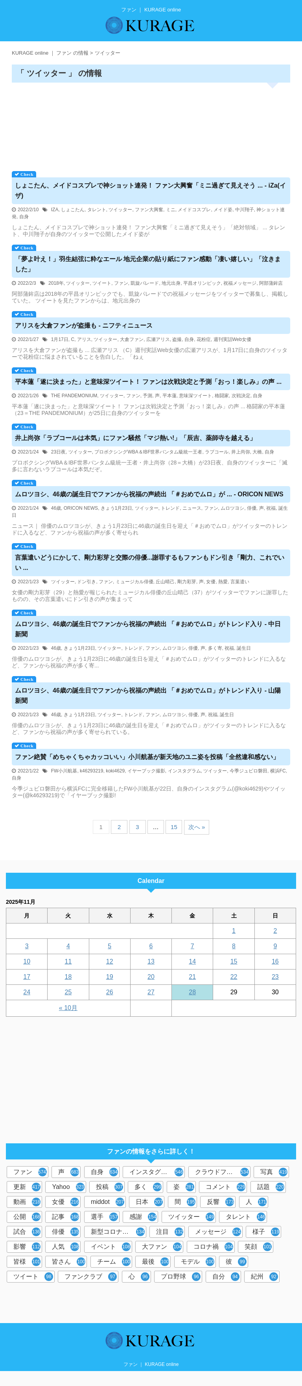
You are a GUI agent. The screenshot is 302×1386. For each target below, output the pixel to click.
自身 (24, 216)
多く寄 (215, 648)
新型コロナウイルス (118, 1231)
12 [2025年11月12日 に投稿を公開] (109, 961)
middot (107, 1202)
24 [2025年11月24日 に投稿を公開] (26, 992)
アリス (84, 339)
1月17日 (59, 339)
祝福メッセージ (239, 283)
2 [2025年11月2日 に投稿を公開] (275, 930)
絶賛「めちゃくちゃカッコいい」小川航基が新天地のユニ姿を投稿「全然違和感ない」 (147, 757)
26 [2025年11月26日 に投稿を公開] (109, 992)
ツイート (101, 283)
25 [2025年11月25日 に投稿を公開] (68, 992)
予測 (147, 395)
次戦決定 (241, 395)
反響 (220, 1202)
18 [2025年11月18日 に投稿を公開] (68, 976)
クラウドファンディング (222, 1172)
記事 (65, 1217)
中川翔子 (244, 209)
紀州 (264, 1276)
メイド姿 (223, 209)
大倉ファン (132, 339)
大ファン (162, 1246)
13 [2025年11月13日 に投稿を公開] (151, 961)
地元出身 (171, 283)
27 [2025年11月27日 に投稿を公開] (151, 992)
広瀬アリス (158, 339)
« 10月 (68, 1007)
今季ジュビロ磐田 (248, 771)
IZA (55, 209)
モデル (197, 1261)
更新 (27, 1187)
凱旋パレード (145, 283)
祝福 (271, 508)
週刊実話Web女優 (232, 339)
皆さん (68, 1261)
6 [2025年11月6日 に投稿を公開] (151, 946)
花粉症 (204, 339)
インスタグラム (184, 771)
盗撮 (177, 339)
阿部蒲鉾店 (271, 283)
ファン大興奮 (149, 209)
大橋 (257, 452)
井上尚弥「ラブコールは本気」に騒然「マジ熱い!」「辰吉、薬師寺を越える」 (135, 438)
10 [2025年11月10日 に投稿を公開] (26, 961)
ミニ (170, 209)
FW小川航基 (64, 771)
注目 (169, 1231)
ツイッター (120, 209)
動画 (27, 1202)
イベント (111, 1246)
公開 (27, 1217)
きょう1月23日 (116, 508)
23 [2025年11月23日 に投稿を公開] (275, 976)
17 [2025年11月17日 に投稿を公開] (26, 976)
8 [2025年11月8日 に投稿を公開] (234, 946)
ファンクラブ (90, 1276)
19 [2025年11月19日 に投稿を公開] (109, 976)
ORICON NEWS (81, 508)
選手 (104, 1217)
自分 (225, 1276)
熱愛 (223, 581)
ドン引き (86, 581)
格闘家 (222, 395)
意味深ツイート (195, 395)
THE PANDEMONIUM (74, 395)
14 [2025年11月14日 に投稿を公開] (192, 961)
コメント (225, 1187)
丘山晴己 (165, 581)
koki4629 (115, 771)
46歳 (56, 508)
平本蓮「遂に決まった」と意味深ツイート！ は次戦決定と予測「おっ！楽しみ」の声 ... (148, 381)
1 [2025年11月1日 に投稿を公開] (234, 930)
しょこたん (73, 209)
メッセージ (218, 1231)
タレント (96, 209)
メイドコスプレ (194, 209)
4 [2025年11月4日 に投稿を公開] (68, 946)
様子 (266, 1231)
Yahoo (68, 1187)
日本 (149, 1202)
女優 (210, 581)
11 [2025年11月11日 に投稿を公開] (68, 961)
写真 (273, 1172)
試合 (27, 1231)
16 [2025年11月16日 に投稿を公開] (275, 961)
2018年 (56, 283)
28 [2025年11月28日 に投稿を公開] (192, 992)
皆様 (27, 1261)
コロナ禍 (213, 1246)
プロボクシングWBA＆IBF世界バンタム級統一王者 (148, 452)
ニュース (191, 508)
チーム (114, 1261)
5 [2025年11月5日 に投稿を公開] (109, 946)
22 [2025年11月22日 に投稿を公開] (234, 976)
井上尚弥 (240, 452)
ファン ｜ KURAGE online (151, 1364)
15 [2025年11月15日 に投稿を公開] (234, 961)
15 (174, 827)
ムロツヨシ (232, 508)
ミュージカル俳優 (134, 581)
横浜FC (278, 771)
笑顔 (258, 1246)
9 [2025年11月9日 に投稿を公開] (275, 946)
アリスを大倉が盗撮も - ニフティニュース (84, 325)
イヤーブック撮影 (146, 771)
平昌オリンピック (202, 283)
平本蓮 (169, 395)
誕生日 (244, 648)
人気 (65, 1246)
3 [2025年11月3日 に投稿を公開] (27, 946)
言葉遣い (239, 581)
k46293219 (91, 771)
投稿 (109, 1187)
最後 (155, 1261)
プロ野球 (181, 1276)
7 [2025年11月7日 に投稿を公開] (192, 946)
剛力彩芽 (186, 581)
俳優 (251, 508)
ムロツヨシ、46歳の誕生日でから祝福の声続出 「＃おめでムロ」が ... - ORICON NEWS (149, 494)
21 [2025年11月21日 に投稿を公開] (192, 976)
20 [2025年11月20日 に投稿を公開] (151, 976)
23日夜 (58, 452)
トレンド (170, 508)
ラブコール (216, 452)
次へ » (196, 827)
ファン (121, 283)
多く (148, 1187)
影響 (27, 1246)
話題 (270, 1187)
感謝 (143, 1217)
